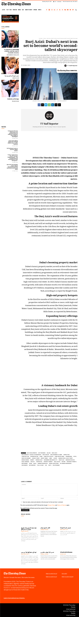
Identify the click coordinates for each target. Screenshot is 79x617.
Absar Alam (15, 78)
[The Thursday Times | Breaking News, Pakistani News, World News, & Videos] (16, 4)
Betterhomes (41, 452)
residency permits (71, 461)
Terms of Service (61, 505)
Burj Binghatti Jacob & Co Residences (31, 454)
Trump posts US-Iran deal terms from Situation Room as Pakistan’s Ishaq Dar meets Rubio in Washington (13, 133)
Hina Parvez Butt (25, 554)
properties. (39, 461)
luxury (55, 458)
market (32, 459)
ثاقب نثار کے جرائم (45, 528)
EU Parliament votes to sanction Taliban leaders (12, 149)
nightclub (61, 459)
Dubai (44, 38)
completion (66, 454)
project (33, 461)
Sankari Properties (43, 463)
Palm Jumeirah (25, 461)
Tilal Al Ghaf (40, 465)
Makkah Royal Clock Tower (65, 458)
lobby (50, 458)
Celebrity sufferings (13, 99)
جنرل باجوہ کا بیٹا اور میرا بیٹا (12, 76)
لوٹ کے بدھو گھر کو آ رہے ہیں (28, 552)
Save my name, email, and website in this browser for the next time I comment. (43, 502)
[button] (76, 9)
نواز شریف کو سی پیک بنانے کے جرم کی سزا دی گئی (29, 528)
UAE (46, 465)
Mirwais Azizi (39, 459)
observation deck (70, 459)
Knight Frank (44, 458)
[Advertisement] (12, 113)
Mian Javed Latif (64, 529)
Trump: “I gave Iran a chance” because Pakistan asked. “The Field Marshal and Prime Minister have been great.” (13, 157)
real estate (57, 461)
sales (34, 463)
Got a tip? (64, 573)
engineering (69, 456)
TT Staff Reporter (72, 65)
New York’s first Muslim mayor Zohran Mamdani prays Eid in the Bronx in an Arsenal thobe (12, 167)
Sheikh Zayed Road (54, 463)
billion (48, 452)
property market (48, 461)
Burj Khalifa (46, 454)
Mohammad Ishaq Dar (13, 54)
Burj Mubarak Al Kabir (56, 454)
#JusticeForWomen (66, 552)
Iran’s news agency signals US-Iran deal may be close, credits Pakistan (13, 142)
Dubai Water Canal (59, 456)
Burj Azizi (54, 452)
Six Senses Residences (65, 463)
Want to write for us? (51, 573)
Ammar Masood (24, 531)
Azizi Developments (32, 452)
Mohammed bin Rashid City (50, 459)
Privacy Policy (51, 505)
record (63, 461)
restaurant (25, 463)
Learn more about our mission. (14, 598)
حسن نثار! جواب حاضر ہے (47, 552)
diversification (34, 456)
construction (25, 456)
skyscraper (25, 465)
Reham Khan (15, 101)
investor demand (26, 458)
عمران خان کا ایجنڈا (65, 528)
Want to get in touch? (67, 576)
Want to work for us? (51, 576)
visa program (56, 465)
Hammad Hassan (44, 529)
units (49, 465)
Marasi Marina (25, 459)
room (30, 463)
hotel (75, 456)
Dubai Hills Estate (48, 456)
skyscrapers (32, 465)
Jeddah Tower (35, 458)
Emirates (41, 38)
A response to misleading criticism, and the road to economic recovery (11, 51)
